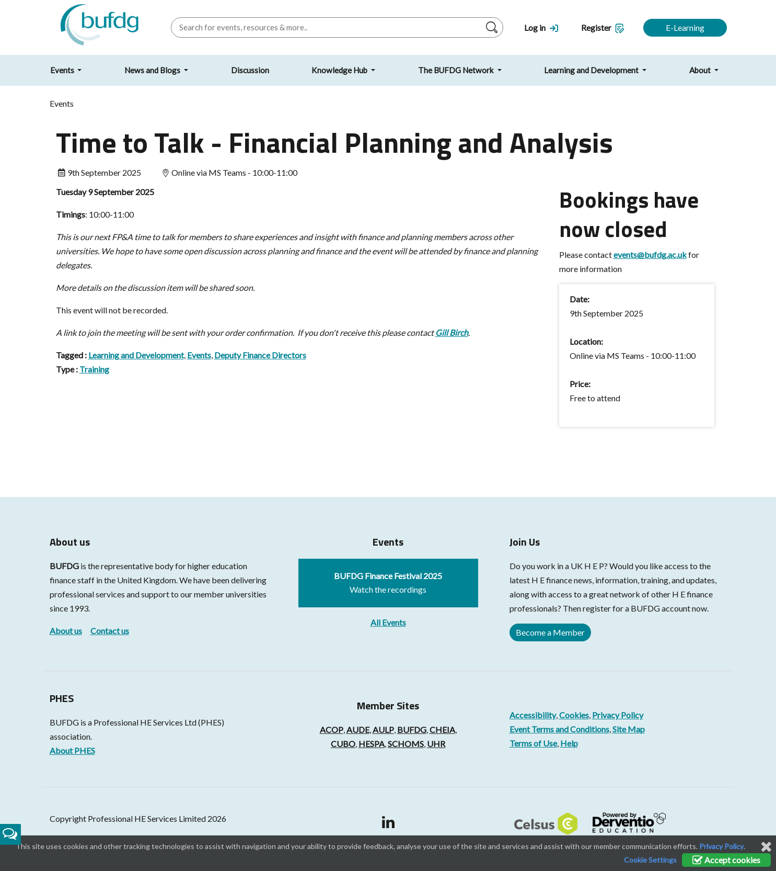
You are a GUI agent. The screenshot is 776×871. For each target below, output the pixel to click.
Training (94, 369)
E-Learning (685, 27)
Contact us (109, 631)
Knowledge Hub (340, 70)
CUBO (343, 744)
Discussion (250, 70)
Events (63, 70)
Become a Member (550, 632)
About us (66, 631)
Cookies (574, 715)
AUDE (357, 729)
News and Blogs (153, 70)
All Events (388, 622)
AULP (383, 729)
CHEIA (442, 729)
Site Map (628, 729)
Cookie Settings (650, 859)
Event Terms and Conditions (559, 729)
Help (569, 743)
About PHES (72, 750)
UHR (436, 744)
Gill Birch (451, 332)
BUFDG (64, 566)
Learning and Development (592, 70)
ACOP (331, 729)
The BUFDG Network (456, 70)
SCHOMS (406, 744)
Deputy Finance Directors (260, 355)
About (700, 70)
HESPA (371, 744)
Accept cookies (726, 860)
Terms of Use (533, 743)
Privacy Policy (617, 715)
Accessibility (532, 715)
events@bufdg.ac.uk (650, 254)
